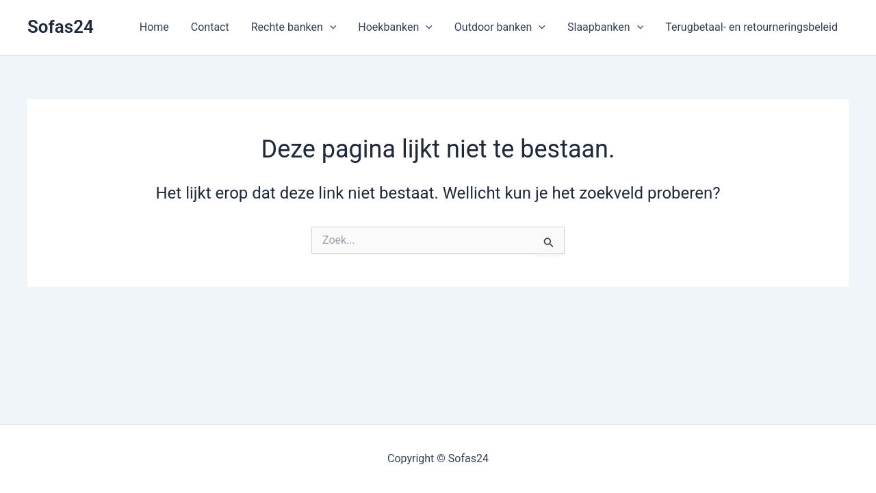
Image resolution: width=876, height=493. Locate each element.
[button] (330, 27)
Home (154, 27)
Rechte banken (294, 27)
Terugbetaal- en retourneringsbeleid (751, 27)
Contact (210, 27)
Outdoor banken (499, 27)
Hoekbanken (395, 27)
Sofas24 (60, 26)
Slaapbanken (605, 27)
